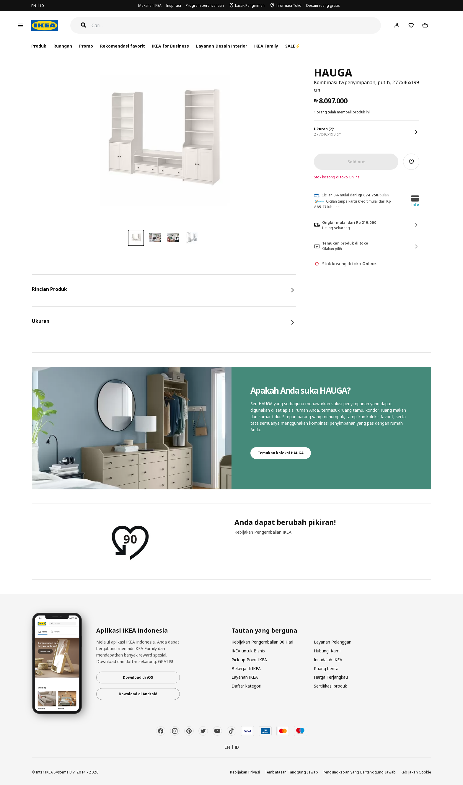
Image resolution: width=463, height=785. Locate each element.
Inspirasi (173, 5)
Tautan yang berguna (264, 630)
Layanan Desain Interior (221, 46)
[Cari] (236, 25)
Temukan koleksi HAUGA (281, 452)
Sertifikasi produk (330, 686)
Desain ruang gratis (323, 5)
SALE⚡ (292, 46)
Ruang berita (326, 668)
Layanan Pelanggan (332, 642)
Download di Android (138, 693)
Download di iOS (138, 677)
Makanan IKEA (150, 5)
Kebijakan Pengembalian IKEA (262, 532)
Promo (86, 46)
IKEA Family (266, 46)
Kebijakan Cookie (416, 772)
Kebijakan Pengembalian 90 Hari (262, 642)
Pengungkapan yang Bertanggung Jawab (359, 772)
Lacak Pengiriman (250, 5)
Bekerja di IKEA (246, 668)
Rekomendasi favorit (122, 46)
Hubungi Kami (327, 651)
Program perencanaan (205, 5)
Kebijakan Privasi (245, 772)
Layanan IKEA (244, 677)
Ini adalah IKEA (328, 659)
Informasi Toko (288, 5)
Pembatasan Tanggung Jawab (291, 772)
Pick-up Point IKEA (249, 659)
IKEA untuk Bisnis (248, 651)
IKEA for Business (170, 46)
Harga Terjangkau (331, 677)
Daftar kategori (246, 686)
